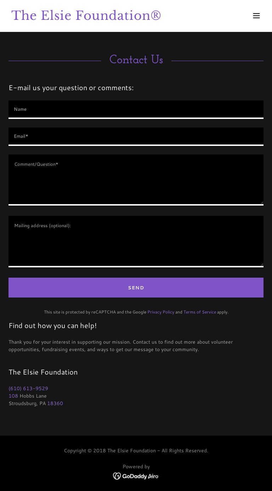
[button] (256, 16)
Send (136, 287)
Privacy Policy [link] (160, 312)
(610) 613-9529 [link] (28, 388)
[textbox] (136, 109)
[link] (86, 18)
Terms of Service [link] (199, 312)
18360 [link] (55, 403)
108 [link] (13, 395)
